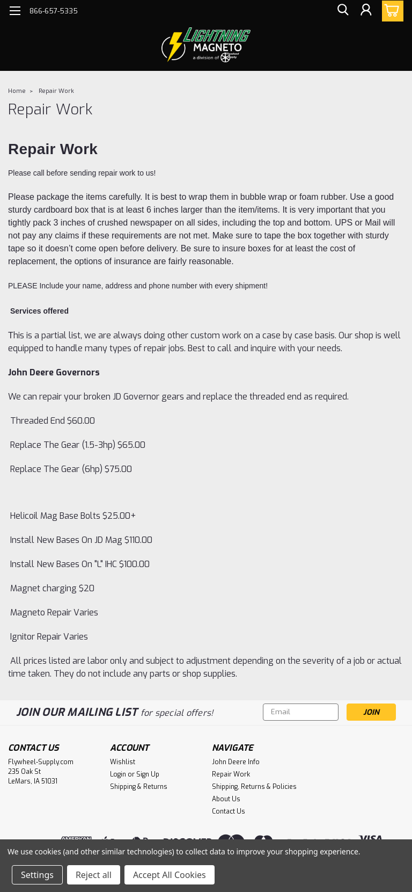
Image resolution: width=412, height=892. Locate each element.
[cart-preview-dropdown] (390, 11)
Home (17, 91)
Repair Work (56, 91)
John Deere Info (236, 762)
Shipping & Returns (138, 786)
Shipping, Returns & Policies (254, 786)
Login (118, 774)
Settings (37, 875)
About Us (226, 799)
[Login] (366, 11)
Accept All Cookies (169, 875)
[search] (342, 11)
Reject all (94, 875)
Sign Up (147, 774)
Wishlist (122, 762)
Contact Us (228, 811)
